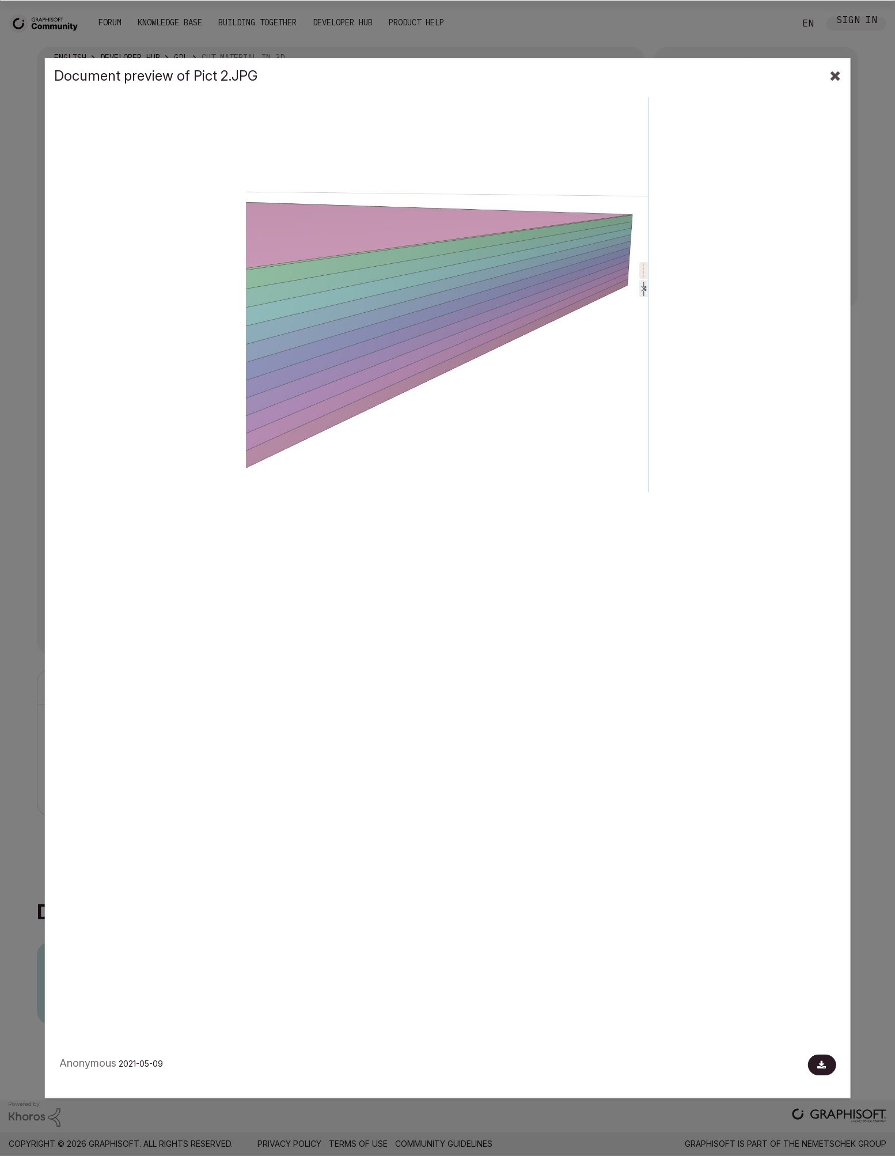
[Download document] (821, 1065)
